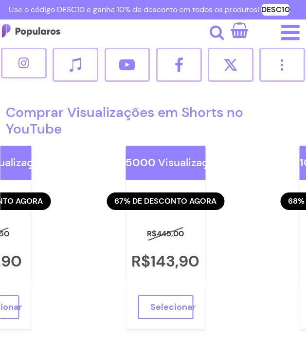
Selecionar (171, 307)
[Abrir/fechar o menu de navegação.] (290, 32)
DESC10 (275, 9)
